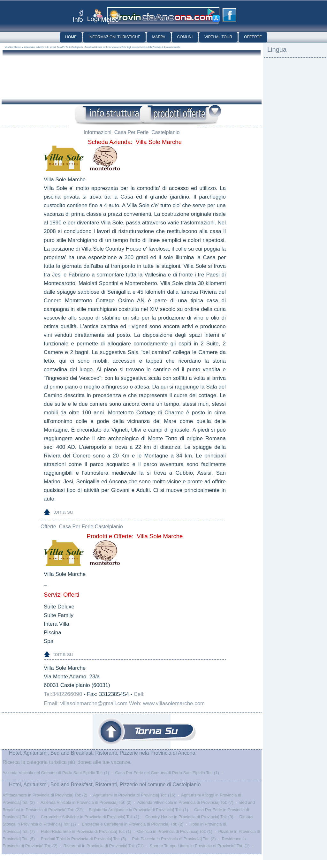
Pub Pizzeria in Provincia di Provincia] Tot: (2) (174, 838)
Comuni (185, 37)
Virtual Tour (218, 37)
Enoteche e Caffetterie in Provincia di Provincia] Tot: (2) (132, 824)
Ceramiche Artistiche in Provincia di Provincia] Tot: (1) (90, 816)
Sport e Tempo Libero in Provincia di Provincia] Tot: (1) (199, 845)
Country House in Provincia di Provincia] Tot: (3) (189, 816)
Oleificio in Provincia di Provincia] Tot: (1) (174, 831)
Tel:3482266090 (63, 694)
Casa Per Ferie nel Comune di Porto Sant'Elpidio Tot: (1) (167, 772)
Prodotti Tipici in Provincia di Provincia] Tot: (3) (83, 838)
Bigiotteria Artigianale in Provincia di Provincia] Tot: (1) (138, 809)
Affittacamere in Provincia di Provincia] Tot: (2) (45, 795)
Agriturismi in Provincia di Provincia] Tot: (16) (134, 795)
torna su (63, 512)
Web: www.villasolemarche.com (167, 703)
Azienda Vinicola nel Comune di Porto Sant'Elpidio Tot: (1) (56, 772)
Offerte (253, 37)
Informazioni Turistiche (114, 37)
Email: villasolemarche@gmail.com (85, 703)
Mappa (158, 37)
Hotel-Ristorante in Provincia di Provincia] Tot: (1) (86, 831)
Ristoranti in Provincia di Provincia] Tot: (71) (104, 845)
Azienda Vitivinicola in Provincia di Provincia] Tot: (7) (185, 802)
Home (71, 37)
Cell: (139, 694)
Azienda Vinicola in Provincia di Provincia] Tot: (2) (86, 802)
